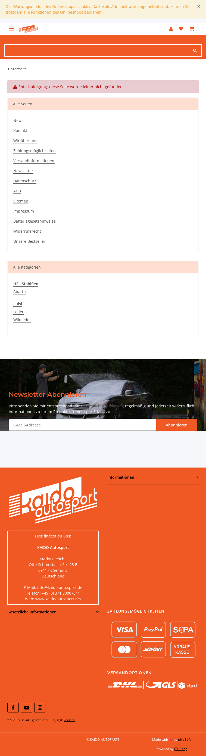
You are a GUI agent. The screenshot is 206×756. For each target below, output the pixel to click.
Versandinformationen (33, 160)
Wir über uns (25, 140)
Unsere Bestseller (29, 241)
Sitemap (20, 201)
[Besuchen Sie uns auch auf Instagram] (39, 707)
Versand (69, 720)
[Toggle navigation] (11, 26)
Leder (18, 311)
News (18, 120)
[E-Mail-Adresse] (83, 425)
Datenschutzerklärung (103, 405)
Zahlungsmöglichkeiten (34, 150)
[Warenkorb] (191, 28)
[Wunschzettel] (181, 28)
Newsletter (23, 170)
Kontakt (20, 130)
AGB (17, 190)
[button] (171, 28)
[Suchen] (97, 50)
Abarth (19, 291)
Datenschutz (24, 180)
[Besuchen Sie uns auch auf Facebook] (12, 707)
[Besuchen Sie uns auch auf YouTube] (26, 707)
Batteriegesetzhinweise (34, 221)
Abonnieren (177, 425)
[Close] (198, 6)
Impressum (23, 211)
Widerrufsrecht (27, 231)
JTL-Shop (180, 748)
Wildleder (22, 319)
